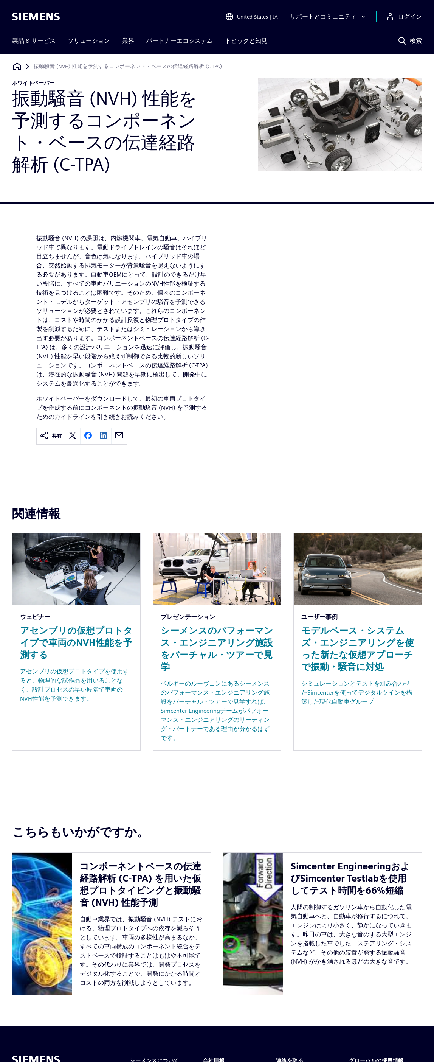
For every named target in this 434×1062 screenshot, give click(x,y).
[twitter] (72, 436)
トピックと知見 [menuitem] (246, 40)
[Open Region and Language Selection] (251, 16)
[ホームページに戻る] (17, 66)
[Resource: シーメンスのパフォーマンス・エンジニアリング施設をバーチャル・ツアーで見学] (217, 642)
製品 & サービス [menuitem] (34, 40)
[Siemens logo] (36, 16)
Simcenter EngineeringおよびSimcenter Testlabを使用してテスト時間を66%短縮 (350, 878)
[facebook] (88, 436)
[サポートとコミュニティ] (328, 16)
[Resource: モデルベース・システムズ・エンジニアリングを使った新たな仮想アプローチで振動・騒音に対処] (357, 642)
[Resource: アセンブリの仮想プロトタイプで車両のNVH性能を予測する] (76, 642)
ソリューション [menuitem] (89, 40)
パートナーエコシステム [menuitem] (179, 40)
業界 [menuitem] (128, 40)
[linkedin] (103, 436)
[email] (119, 436)
